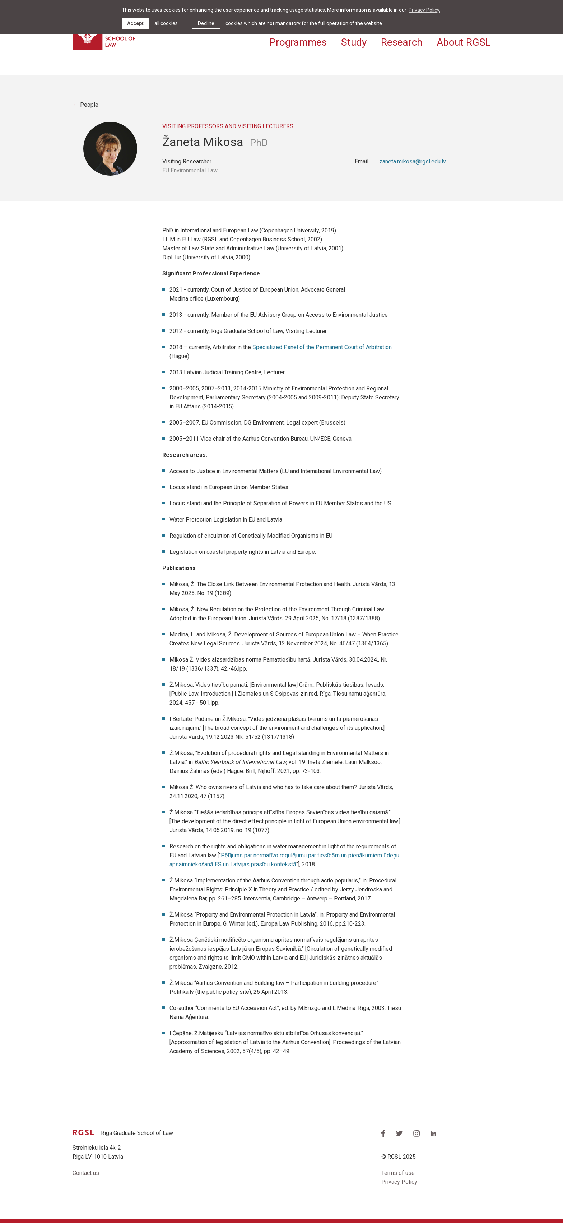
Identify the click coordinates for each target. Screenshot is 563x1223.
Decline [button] (206, 23)
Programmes (298, 42)
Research (401, 42)
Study (354, 42)
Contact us (86, 1172)
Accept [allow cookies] (135, 23)
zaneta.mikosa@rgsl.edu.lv (412, 161)
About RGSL (464, 42)
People (89, 104)
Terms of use (398, 1172)
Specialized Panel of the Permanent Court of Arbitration (322, 347)
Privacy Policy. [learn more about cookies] (424, 10)
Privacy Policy (399, 1181)
